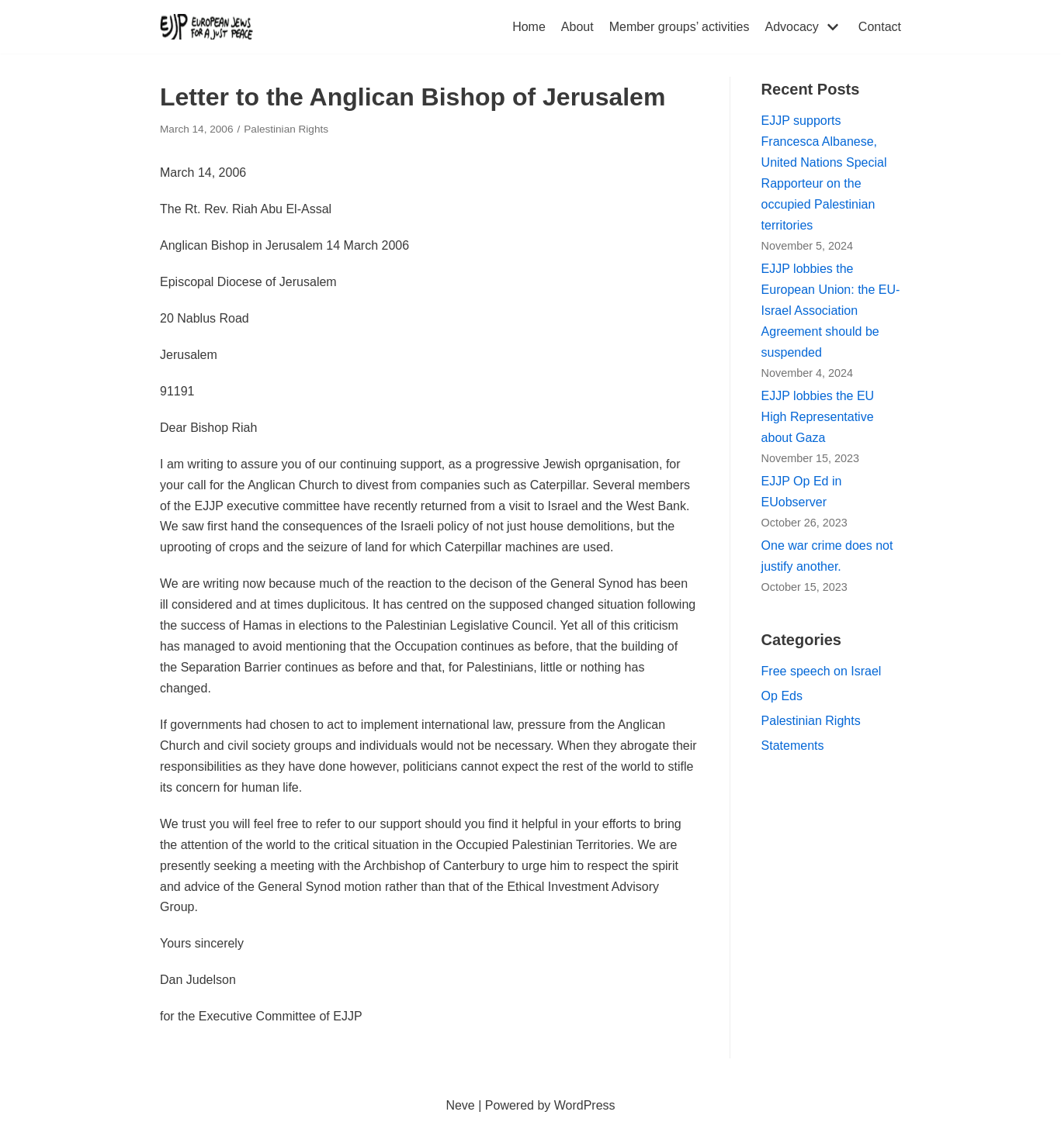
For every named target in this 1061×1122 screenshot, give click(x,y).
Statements (792, 745)
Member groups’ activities (679, 26)
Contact (879, 26)
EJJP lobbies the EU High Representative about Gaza (818, 416)
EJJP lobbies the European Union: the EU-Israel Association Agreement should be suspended (830, 310)
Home (529, 26)
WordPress (584, 1105)
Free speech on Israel (821, 671)
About (577, 26)
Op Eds (782, 696)
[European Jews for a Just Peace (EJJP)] (206, 27)
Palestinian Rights (286, 129)
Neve (460, 1105)
